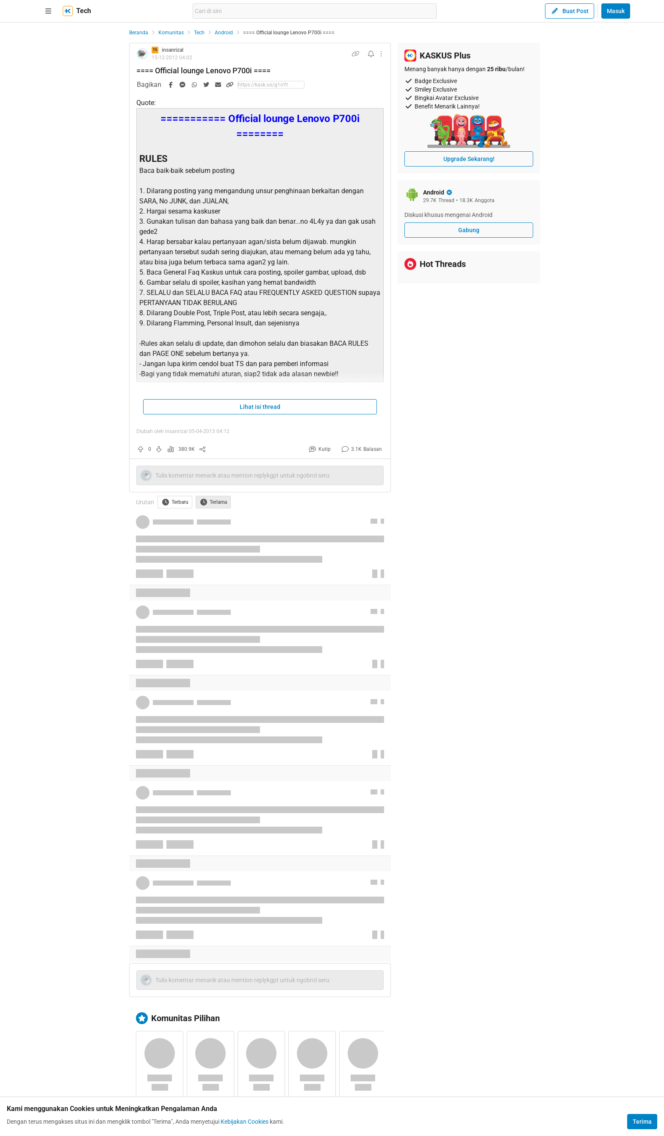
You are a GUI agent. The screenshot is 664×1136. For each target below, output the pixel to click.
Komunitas (171, 33)
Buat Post (570, 11)
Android (224, 33)
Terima (642, 1121)
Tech (199, 33)
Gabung (468, 230)
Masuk (616, 11)
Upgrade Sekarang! (469, 159)
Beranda (138, 33)
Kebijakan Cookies (244, 1121)
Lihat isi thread (260, 406)
